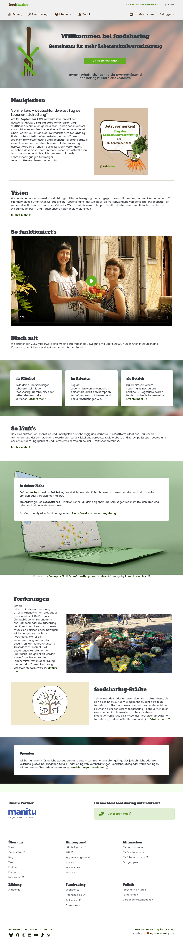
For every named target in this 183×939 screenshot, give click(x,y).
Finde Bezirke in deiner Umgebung (94, 513)
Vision (11, 847)
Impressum (15, 929)
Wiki (68, 852)
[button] (39, 14)
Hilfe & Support (74, 847)
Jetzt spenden (113, 813)
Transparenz (73, 905)
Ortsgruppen (130, 862)
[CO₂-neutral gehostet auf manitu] (22, 811)
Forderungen (130, 894)
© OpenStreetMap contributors (87, 576)
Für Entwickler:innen (134, 857)
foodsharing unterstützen (87, 767)
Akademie (14, 889)
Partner (12, 867)
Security (70, 872)
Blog (11, 857)
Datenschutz (33, 929)
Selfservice (72, 900)
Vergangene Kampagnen (138, 899)
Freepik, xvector (136, 576)
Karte (33, 492)
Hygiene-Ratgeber (77, 857)
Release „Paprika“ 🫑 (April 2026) (155, 929)
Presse (12, 872)
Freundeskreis (74, 894)
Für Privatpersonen (134, 852)
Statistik (70, 862)
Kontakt (49, 929)
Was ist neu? (73, 867)
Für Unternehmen (133, 847)
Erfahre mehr (19, 215)
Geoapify (55, 576)
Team (11, 862)
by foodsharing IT (161, 933)
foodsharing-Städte (134, 889)
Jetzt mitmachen (105, 61)
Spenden (71, 889)
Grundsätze (15, 852)
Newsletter (14, 877)
